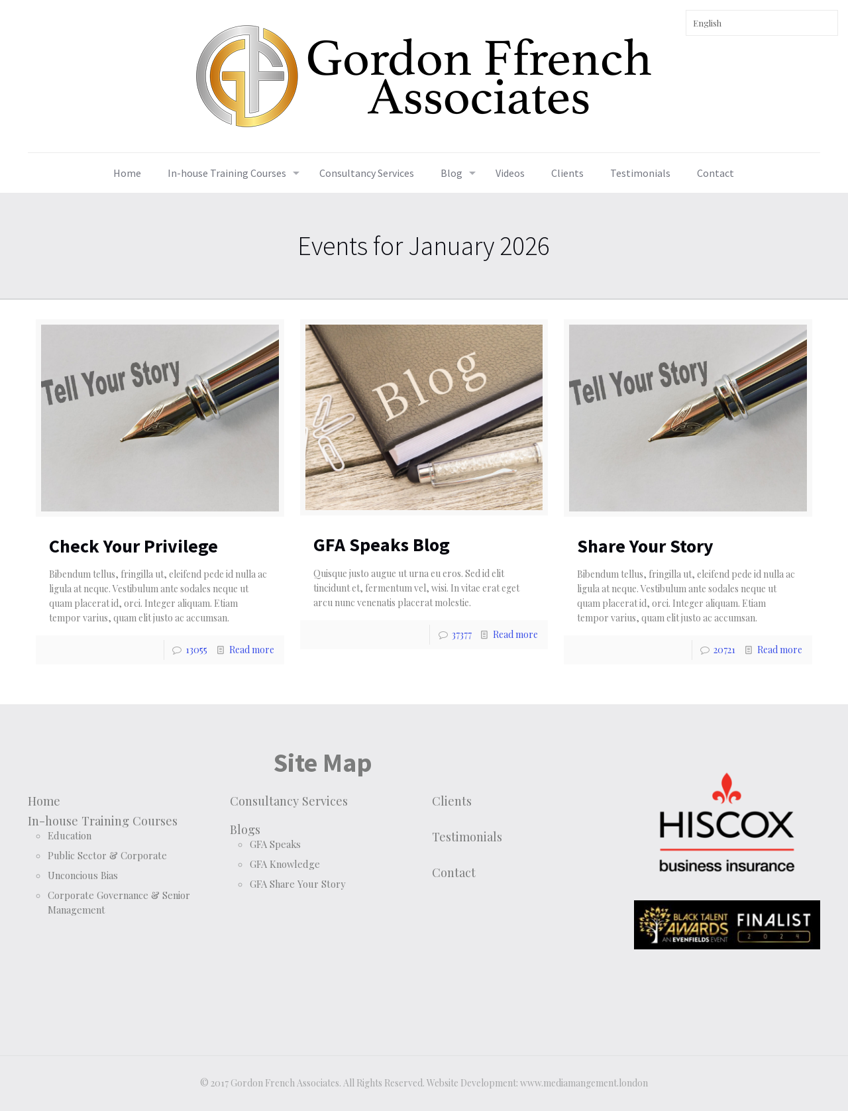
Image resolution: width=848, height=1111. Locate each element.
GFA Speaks (275, 844)
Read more (251, 649)
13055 (196, 649)
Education (69, 835)
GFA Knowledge (285, 864)
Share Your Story (645, 546)
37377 (462, 634)
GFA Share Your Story (297, 883)
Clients (452, 800)
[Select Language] (762, 23)
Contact (454, 872)
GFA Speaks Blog (381, 544)
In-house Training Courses (103, 820)
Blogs (245, 829)
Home (44, 800)
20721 (724, 649)
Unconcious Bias (83, 875)
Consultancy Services (289, 800)
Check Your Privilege (133, 546)
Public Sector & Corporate (107, 855)
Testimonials (467, 836)
